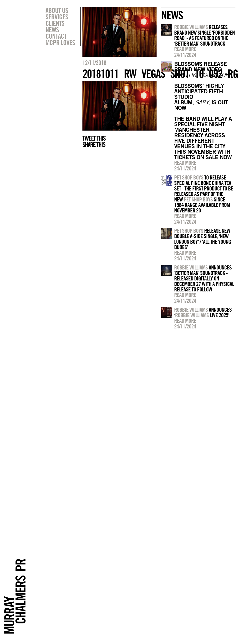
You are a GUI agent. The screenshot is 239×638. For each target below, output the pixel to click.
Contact (56, 36)
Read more (185, 49)
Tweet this (93, 138)
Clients (55, 23)
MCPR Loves (60, 42)
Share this (93, 145)
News (52, 29)
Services (57, 16)
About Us (57, 10)
